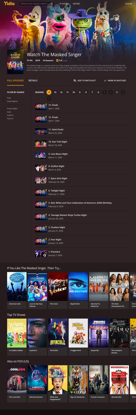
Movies (76, 3)
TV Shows (64, 3)
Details (33, 80)
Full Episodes (15, 80)
